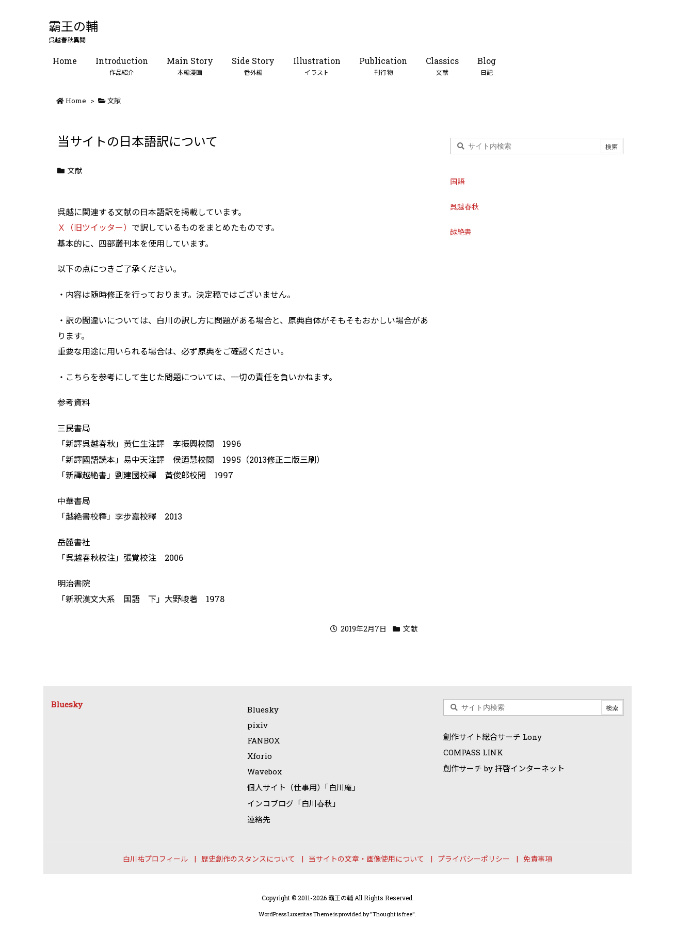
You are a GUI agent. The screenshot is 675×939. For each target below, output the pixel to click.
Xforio (259, 756)
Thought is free (392, 914)
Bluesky (67, 704)
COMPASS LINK (473, 752)
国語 (457, 181)
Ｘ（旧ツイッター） (94, 227)
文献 (114, 100)
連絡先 (258, 819)
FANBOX (263, 740)
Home (76, 100)
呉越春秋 (464, 207)
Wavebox (264, 771)
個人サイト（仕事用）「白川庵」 (303, 787)
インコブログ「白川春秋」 (293, 803)
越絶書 (461, 232)
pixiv (257, 725)
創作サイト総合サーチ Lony (492, 737)
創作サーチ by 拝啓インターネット (504, 768)
